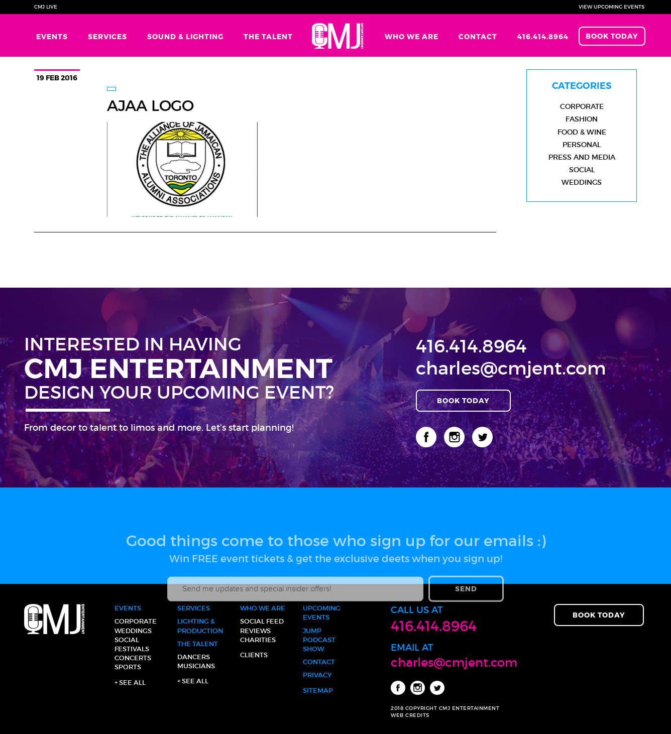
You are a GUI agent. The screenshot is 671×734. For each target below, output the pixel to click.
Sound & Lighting (185, 36)
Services (107, 36)
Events (52, 36)
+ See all (130, 682)
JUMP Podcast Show (319, 640)
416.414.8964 (543, 36)
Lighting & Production (200, 626)
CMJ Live (45, 7)
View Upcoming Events (611, 7)
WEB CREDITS (410, 715)
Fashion (582, 119)
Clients (254, 655)
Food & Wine (581, 132)
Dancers (193, 657)
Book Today (612, 36)
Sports (128, 667)
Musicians (196, 666)
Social (582, 169)
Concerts (133, 658)
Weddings (582, 182)
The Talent (268, 36)
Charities (258, 640)
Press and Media (581, 157)
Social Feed (262, 621)
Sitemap (318, 690)
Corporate (582, 106)
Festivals (132, 649)
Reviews (255, 631)
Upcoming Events (322, 613)
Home (339, 35)
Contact (478, 36)
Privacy (317, 675)
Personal (582, 144)
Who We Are (411, 36)
